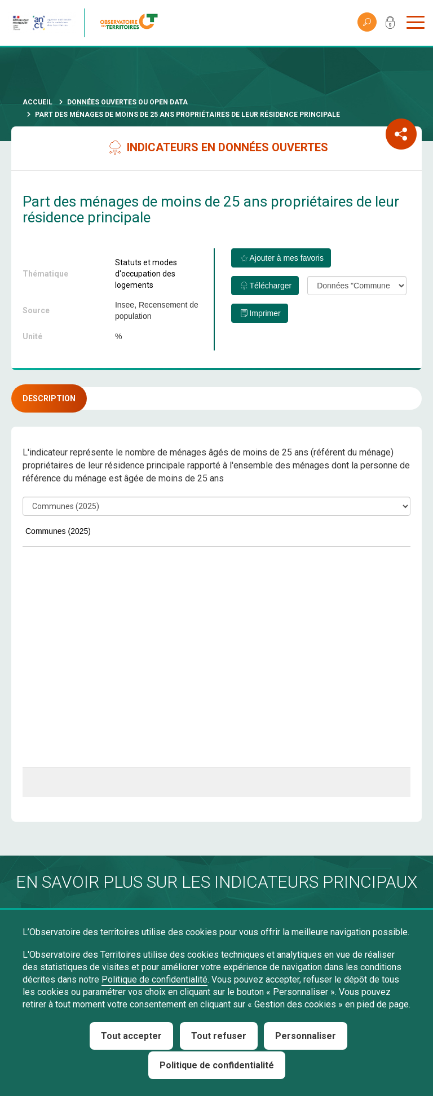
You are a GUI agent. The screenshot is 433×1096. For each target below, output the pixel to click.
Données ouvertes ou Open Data (127, 102)
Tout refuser (218, 1036)
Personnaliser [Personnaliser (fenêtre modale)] (305, 1036)
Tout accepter (131, 1036)
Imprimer (264, 313)
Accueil (37, 102)
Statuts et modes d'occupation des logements (146, 274)
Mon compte (390, 25)
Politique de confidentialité (154, 979)
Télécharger (270, 285)
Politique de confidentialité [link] (217, 1065)
